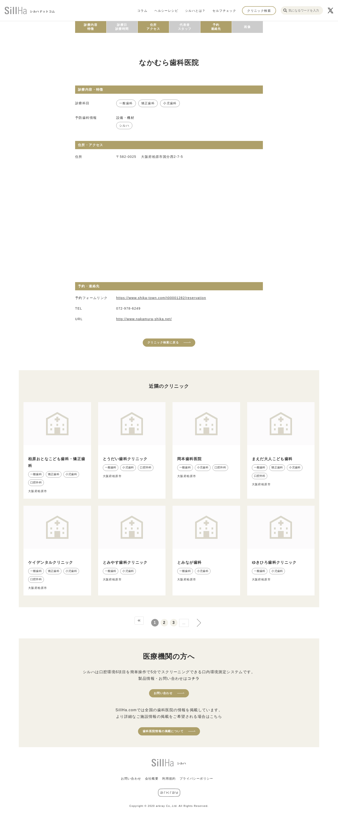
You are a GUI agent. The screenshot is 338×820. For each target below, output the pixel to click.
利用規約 (169, 778)
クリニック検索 (259, 10)
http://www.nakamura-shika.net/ (144, 319)
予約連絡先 (216, 27)
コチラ (193, 678)
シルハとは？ (195, 10)
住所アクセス (153, 27)
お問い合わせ (163, 693)
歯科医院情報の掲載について (163, 731)
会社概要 (152, 778)
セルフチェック (224, 10)
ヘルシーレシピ (166, 10)
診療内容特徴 (90, 27)
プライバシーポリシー (196, 778)
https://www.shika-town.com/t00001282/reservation (161, 298)
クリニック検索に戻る (163, 342)
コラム (142, 10)
